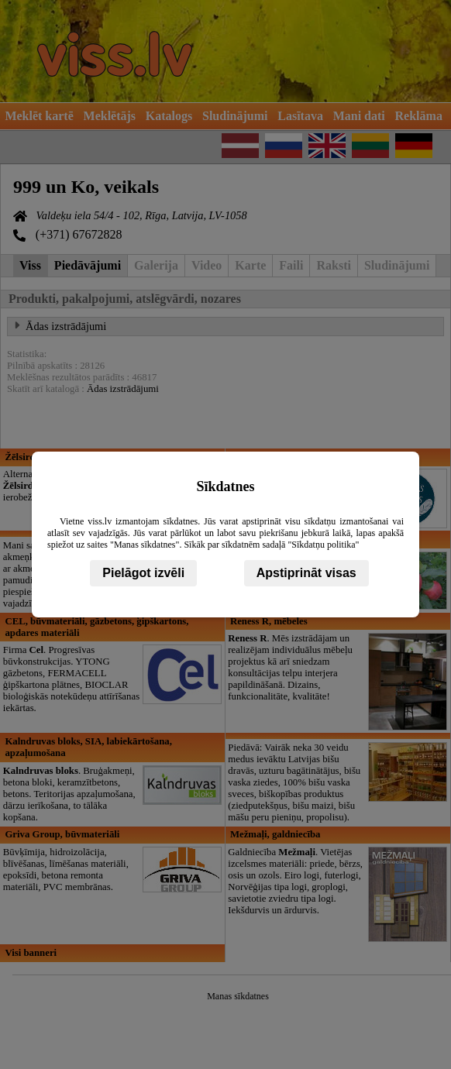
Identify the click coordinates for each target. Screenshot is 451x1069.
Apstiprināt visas (306, 572)
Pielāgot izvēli (143, 572)
